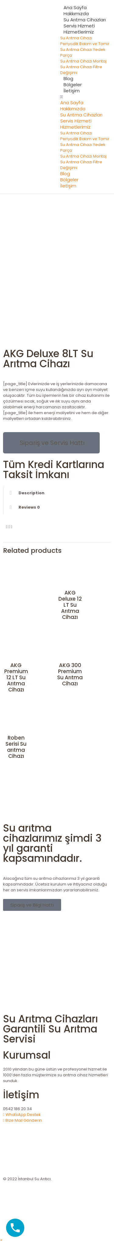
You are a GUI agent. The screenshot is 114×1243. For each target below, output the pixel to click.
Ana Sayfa (75, 7)
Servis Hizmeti (79, 26)
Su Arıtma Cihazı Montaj (83, 61)
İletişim (72, 90)
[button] (85, 97)
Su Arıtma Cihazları (85, 19)
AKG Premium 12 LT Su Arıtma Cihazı (16, 677)
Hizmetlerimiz (79, 32)
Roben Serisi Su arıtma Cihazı (15, 747)
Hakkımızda (76, 13)
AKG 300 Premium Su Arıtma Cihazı (70, 674)
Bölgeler (73, 84)
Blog (68, 78)
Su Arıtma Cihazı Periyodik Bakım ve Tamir (84, 41)
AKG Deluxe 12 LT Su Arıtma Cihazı (70, 605)
